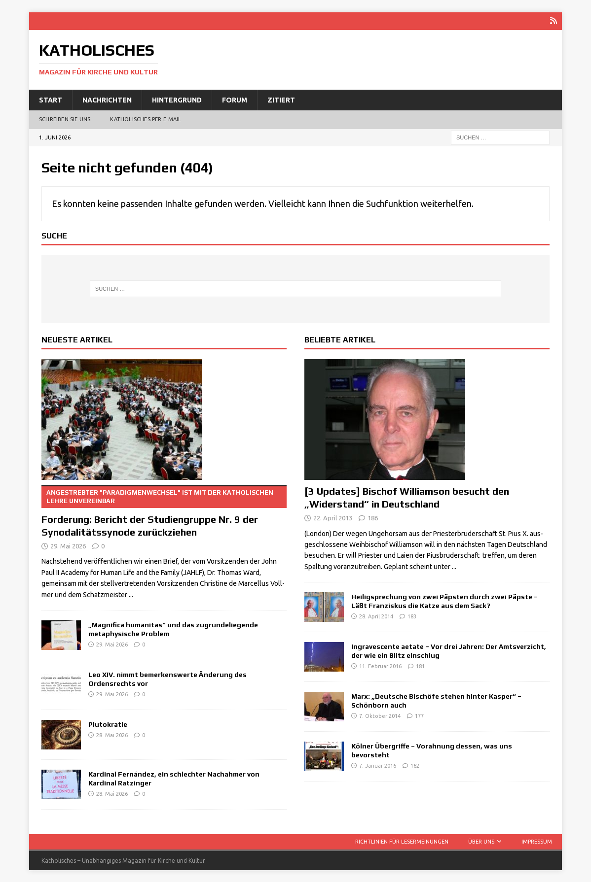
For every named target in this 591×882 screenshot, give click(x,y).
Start (50, 99)
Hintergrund (177, 99)
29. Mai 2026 (68, 545)
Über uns (481, 841)
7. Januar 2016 (377, 766)
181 (420, 666)
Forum (234, 99)
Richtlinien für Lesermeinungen (401, 841)
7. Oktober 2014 (380, 716)
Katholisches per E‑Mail (145, 119)
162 (414, 766)
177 (419, 716)
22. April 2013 (332, 517)
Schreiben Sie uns (64, 119)
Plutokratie (107, 724)
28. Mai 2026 (112, 735)
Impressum (536, 841)
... (131, 594)
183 (411, 616)
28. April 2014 (376, 616)
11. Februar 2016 (380, 666)
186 (373, 517)
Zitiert (281, 99)
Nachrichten (107, 99)
